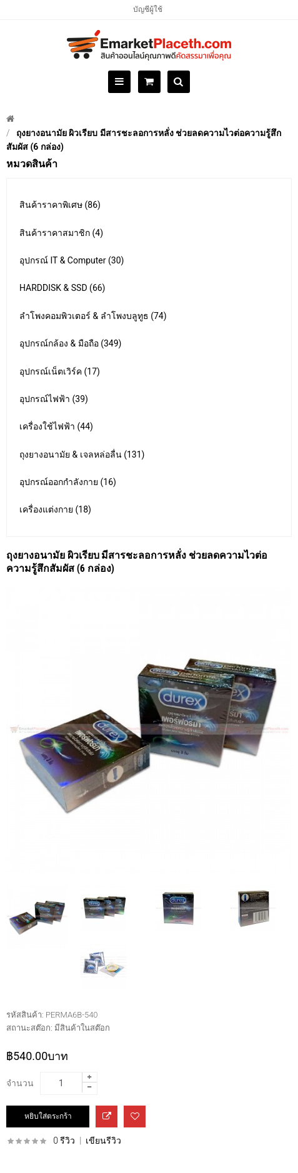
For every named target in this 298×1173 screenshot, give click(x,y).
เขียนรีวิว (103, 1141)
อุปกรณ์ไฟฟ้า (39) (53, 399)
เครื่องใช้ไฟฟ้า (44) (56, 426)
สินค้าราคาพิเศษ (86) (60, 205)
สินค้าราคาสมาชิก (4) (61, 233)
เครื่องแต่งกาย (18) (55, 509)
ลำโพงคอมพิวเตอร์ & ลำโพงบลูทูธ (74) (93, 316)
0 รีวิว (64, 1141)
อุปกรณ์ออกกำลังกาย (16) (67, 482)
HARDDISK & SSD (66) (62, 288)
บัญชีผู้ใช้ (147, 9)
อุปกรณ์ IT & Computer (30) (71, 260)
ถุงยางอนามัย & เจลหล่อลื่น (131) (81, 454)
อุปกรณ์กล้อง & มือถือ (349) (70, 343)
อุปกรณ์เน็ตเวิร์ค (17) (59, 371)
